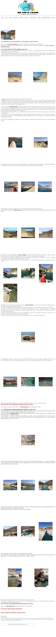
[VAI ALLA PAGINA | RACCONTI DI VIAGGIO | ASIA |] (18, 624)
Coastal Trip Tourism (5, 46)
